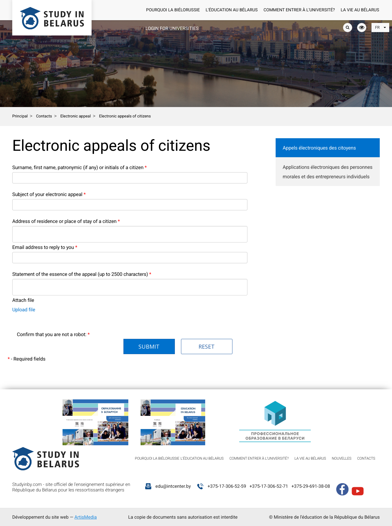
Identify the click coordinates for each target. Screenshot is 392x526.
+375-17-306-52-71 (268, 486)
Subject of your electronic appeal (49, 194)
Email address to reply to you (44, 247)
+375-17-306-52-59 (226, 486)
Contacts (366, 458)
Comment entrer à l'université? (299, 10)
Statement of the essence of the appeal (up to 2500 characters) (81, 274)
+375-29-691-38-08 (310, 486)
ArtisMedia (85, 517)
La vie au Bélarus (360, 10)
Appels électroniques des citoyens (319, 148)
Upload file (23, 310)
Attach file (23, 300)
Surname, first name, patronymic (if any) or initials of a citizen (79, 167)
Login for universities (171, 28)
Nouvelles (342, 458)
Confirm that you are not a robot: (53, 334)
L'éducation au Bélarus (232, 10)
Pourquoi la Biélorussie (173, 10)
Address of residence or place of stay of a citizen (66, 221)
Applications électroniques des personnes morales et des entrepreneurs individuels (327, 172)
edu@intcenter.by (173, 486)
